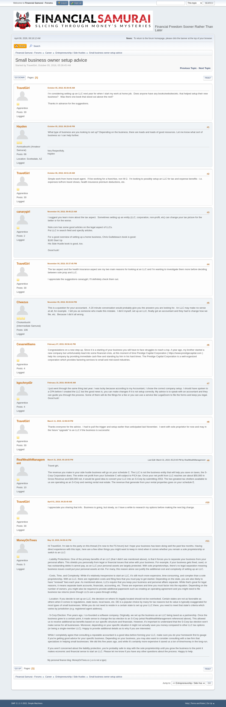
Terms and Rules (198, 703)
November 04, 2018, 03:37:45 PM (62, 263)
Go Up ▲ (211, 703)
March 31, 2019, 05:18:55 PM (60, 460)
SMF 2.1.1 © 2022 (19, 703)
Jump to (166, 683)
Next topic (205, 68)
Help (187, 703)
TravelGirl (23, 87)
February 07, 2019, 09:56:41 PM (61, 344)
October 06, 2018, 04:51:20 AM (61, 173)
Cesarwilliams (26, 344)
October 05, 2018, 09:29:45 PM (61, 126)
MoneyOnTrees (27, 540)
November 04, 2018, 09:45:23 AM (62, 212)
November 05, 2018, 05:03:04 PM (62, 302)
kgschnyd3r (24, 382)
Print (208, 78)
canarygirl (23, 211)
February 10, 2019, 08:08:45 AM (61, 383)
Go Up (18, 669)
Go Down (20, 78)
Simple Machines (35, 703)
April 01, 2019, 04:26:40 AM (59, 502)
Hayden (22, 126)
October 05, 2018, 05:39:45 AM (61, 88)
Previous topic (188, 68)
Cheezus (22, 302)
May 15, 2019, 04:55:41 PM (59, 540)
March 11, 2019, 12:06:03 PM (60, 421)
